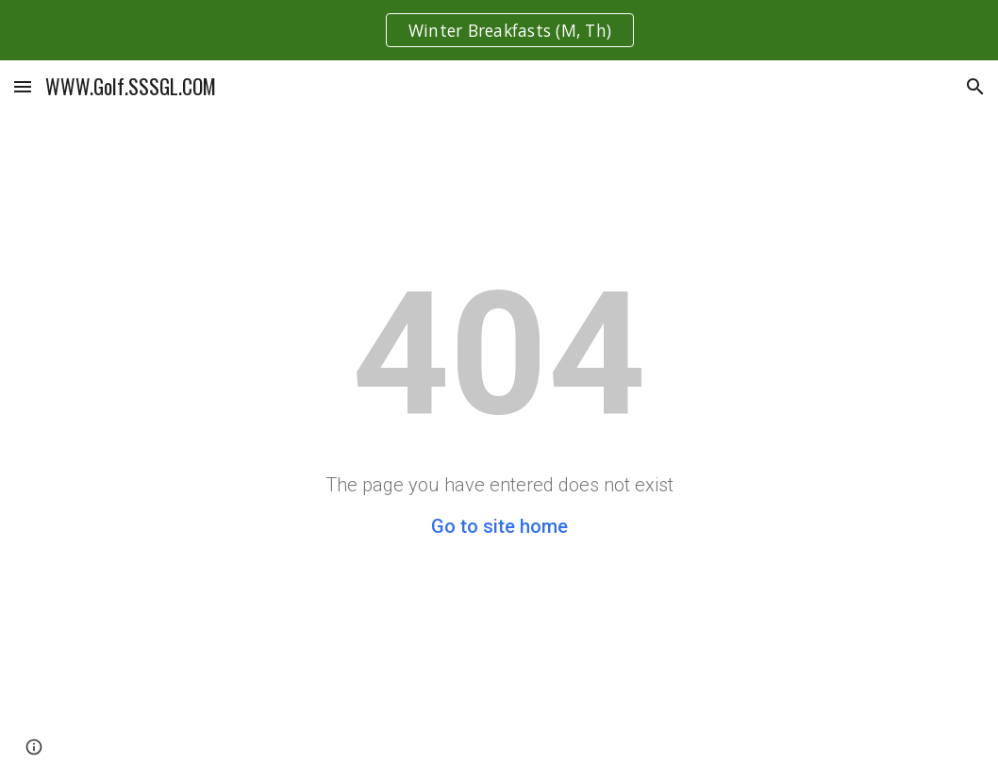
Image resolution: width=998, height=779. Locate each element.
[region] (499, 30)
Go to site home (499, 526)
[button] (22, 86)
